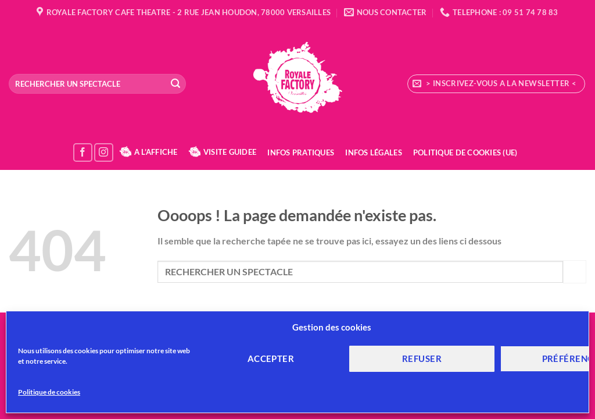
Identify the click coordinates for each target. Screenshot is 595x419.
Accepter (271, 358)
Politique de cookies (49, 392)
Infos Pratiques (300, 152)
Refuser (422, 358)
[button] (496, 83)
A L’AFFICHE (149, 152)
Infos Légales (373, 152)
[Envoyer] (175, 84)
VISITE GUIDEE (222, 152)
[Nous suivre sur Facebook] (82, 152)
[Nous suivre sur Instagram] (103, 152)
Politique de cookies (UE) (465, 152)
